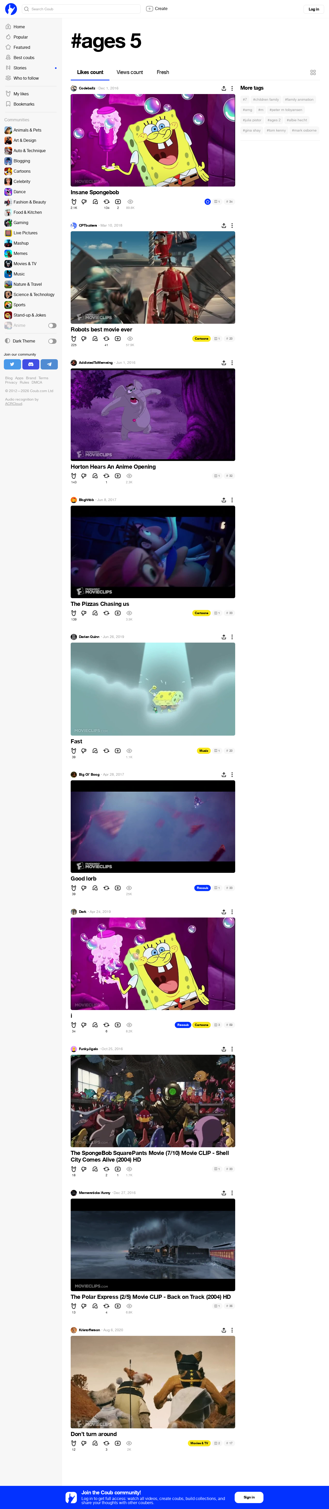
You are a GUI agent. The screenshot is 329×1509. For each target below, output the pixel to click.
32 (229, 475)
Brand (31, 378)
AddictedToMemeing (96, 363)
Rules (24, 382)
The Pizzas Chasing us (100, 604)
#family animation (299, 99)
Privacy (11, 382)
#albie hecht (297, 120)
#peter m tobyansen (286, 109)
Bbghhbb (86, 500)
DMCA (37, 382)
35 (229, 1305)
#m (260, 109)
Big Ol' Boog (89, 774)
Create (156, 9)
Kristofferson (89, 1330)
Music (203, 751)
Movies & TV (199, 1443)
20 (229, 338)
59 (229, 1024)
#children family (266, 99)
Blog (9, 378)
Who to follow (22, 78)
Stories (31, 68)
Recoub (202, 888)
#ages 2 (274, 120)
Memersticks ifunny (94, 1193)
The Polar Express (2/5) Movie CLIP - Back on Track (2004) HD (151, 1297)
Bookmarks (19, 104)
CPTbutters (88, 225)
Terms (43, 378)
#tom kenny (276, 130)
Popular (16, 37)
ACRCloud (13, 403)
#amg (247, 109)
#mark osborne (304, 130)
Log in (314, 9)
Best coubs (19, 57)
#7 (245, 99)
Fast (76, 741)
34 (229, 201)
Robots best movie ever (101, 329)
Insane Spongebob (95, 192)
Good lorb (83, 878)
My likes (17, 94)
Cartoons (201, 339)
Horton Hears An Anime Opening (113, 466)
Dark (82, 912)
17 (229, 1443)
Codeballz (87, 88)
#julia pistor (252, 120)
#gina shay (252, 130)
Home (15, 27)
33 (229, 612)
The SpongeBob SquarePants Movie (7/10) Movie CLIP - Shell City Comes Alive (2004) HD (150, 1156)
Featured (17, 47)
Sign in (249, 1497)
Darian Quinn (89, 637)
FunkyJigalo (88, 1049)
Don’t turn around (93, 1434)
